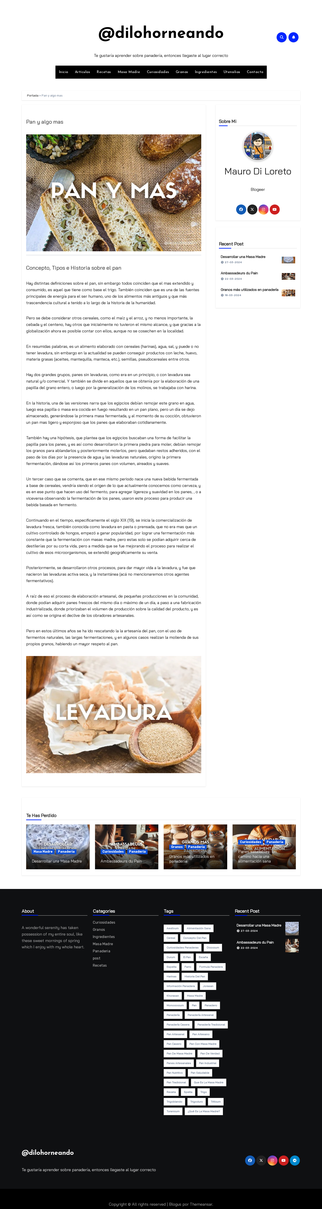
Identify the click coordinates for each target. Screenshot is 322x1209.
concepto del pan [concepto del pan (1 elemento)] (194, 936)
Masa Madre (129, 72)
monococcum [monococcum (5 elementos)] (175, 1003)
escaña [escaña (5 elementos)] (203, 955)
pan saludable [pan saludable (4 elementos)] (200, 1071)
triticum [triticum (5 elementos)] (216, 1099)
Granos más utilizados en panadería (249, 289)
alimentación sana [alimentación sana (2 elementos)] (199, 926)
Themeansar (201, 1202)
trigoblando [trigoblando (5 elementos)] (174, 1099)
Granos (182, 72)
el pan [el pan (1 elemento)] (187, 955)
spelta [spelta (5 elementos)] (188, 1090)
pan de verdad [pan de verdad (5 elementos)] (210, 1051)
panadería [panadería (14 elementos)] (173, 1013)
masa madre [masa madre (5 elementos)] (195, 994)
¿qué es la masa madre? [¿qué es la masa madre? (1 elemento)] (204, 1109)
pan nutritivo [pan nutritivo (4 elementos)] (175, 1071)
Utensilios (232, 72)
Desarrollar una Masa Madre (243, 256)
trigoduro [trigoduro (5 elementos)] (196, 1099)
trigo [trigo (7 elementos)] (203, 1090)
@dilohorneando (161, 34)
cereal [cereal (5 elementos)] (171, 936)
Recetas (104, 72)
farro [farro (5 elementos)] (187, 965)
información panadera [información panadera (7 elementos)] (181, 984)
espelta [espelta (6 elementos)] (171, 965)
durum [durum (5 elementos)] (171, 955)
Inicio (63, 72)
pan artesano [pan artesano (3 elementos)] (201, 1032)
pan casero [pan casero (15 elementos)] (174, 1042)
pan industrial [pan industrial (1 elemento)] (207, 1061)
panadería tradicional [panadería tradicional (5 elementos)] (211, 1022)
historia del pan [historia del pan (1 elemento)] (194, 974)
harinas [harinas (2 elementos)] (171, 974)
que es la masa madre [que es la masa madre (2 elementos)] (208, 1080)
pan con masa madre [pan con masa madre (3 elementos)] (202, 1042)
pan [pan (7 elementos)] (194, 1003)
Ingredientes (206, 72)
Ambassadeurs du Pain (239, 273)
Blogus (175, 1202)
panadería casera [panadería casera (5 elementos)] (178, 1022)
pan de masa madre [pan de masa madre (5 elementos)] (179, 1051)
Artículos (82, 72)
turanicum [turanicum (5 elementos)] (173, 1109)
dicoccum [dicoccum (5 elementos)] (213, 945)
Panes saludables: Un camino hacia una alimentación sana (257, 856)
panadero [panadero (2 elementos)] (211, 1003)
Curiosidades (158, 72)
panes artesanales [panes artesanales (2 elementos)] (179, 1061)
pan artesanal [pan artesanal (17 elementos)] (175, 1032)
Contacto (255, 72)
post (96, 956)
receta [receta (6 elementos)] (171, 1090)
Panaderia (66, 852)
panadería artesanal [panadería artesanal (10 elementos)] (201, 1013)
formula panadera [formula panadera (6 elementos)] (211, 965)
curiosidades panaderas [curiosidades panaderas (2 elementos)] (183, 945)
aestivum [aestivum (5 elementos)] (173, 926)
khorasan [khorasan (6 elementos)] (173, 994)
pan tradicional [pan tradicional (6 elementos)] (176, 1080)
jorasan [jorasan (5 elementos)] (208, 984)
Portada (32, 95)
